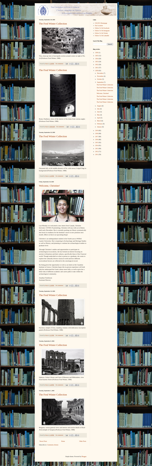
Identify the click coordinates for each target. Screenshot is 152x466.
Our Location (99, 25)
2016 (97, 139)
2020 (97, 70)
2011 (97, 154)
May (98, 115)
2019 (97, 130)
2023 (97, 61)
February (100, 124)
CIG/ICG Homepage (101, 23)
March (99, 121)
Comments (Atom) (52, 445)
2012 (97, 151)
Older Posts (82, 441)
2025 (97, 55)
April (98, 118)
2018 (97, 133)
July (98, 109)
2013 (97, 148)
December (100, 73)
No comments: (60, 63)
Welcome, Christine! (49, 185)
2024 (97, 58)
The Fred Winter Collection (53, 23)
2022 (97, 64)
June (98, 112)
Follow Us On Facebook (102, 28)
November (100, 76)
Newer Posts (43, 441)
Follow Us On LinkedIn (102, 35)
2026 (97, 52)
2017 (97, 136)
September (100, 82)
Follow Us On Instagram (102, 30)
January (99, 127)
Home (63, 441)
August (99, 106)
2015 (97, 142)
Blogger (84, 456)
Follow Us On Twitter (101, 33)
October (99, 79)
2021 (97, 67)
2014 (97, 145)
